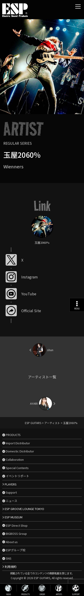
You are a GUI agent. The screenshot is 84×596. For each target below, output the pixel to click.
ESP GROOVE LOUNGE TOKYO (24, 509)
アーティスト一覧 (42, 376)
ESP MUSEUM (13, 517)
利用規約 (10, 566)
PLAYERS (11, 484)
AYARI (34, 403)
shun (50, 350)
